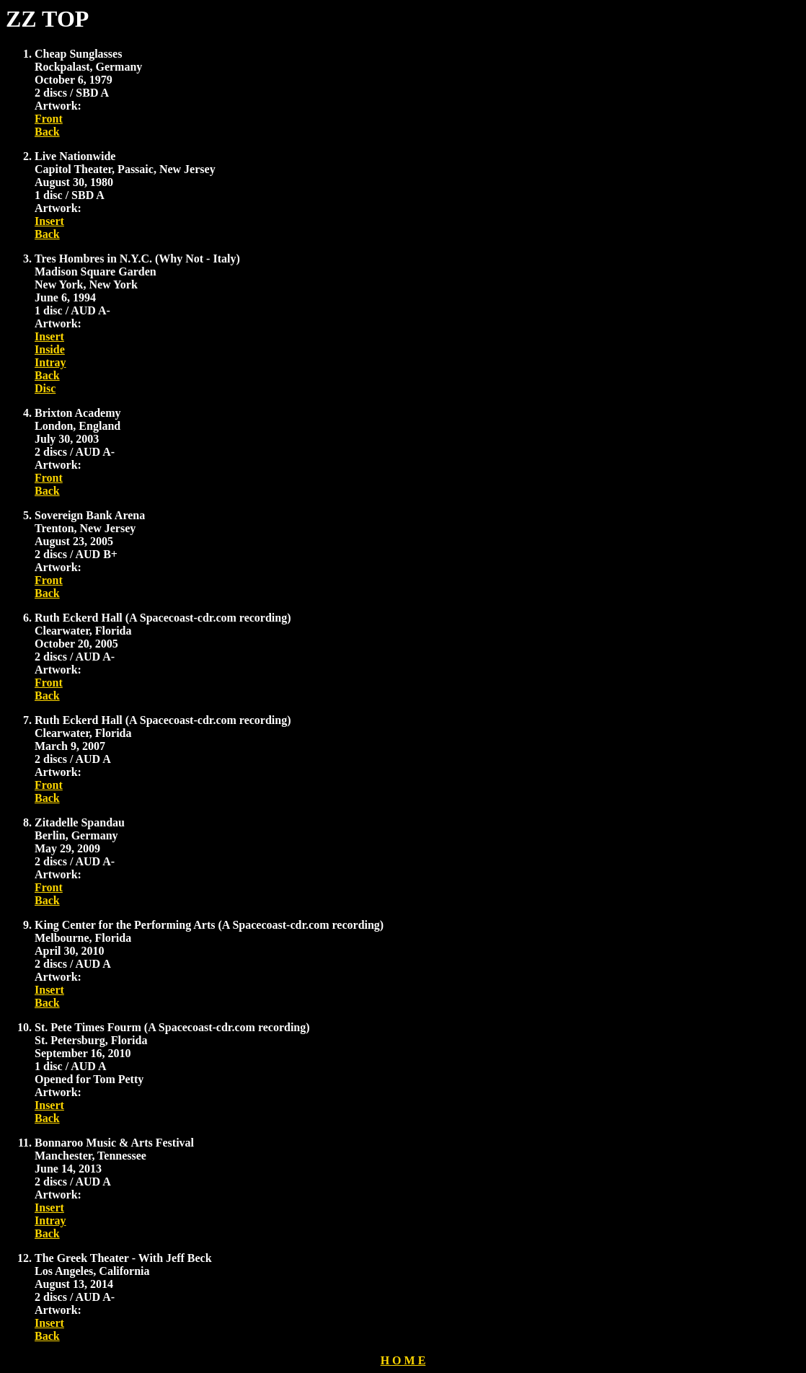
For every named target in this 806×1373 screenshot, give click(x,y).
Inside (50, 349)
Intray (50, 362)
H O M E (403, 1360)
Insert (49, 221)
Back (47, 131)
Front (49, 118)
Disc (45, 388)
